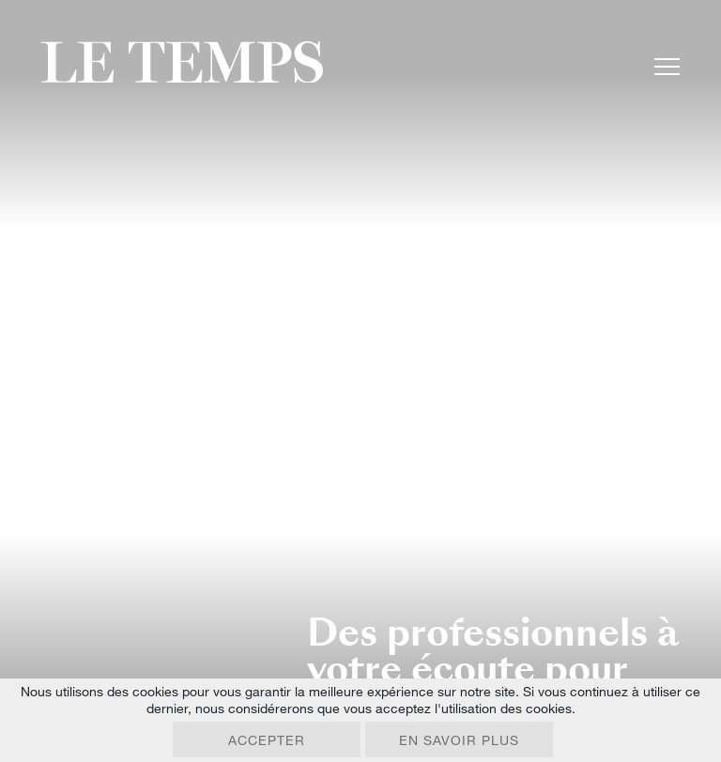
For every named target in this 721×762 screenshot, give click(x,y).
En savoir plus (459, 740)
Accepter (266, 740)
